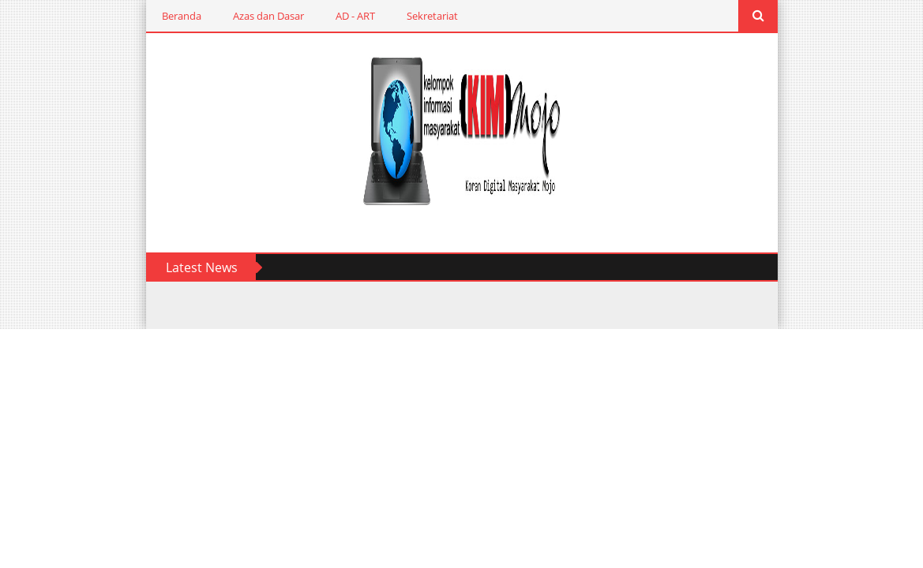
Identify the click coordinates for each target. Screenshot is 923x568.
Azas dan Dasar (268, 16)
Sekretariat (432, 16)
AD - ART (355, 16)
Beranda (181, 16)
